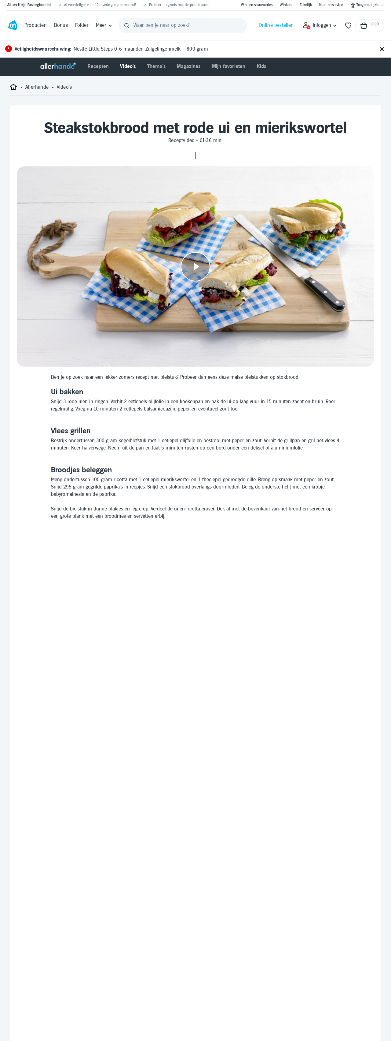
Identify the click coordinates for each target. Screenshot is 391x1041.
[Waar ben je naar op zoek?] (183, 25)
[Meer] (104, 25)
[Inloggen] (320, 26)
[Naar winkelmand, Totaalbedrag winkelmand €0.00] (370, 26)
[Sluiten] (382, 49)
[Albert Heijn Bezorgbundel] (29, 5)
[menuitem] (98, 66)
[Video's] (64, 87)
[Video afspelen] (195, 266)
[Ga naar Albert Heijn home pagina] (12, 25)
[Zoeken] (127, 25)
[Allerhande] (58, 67)
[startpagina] (13, 89)
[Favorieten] (348, 26)
